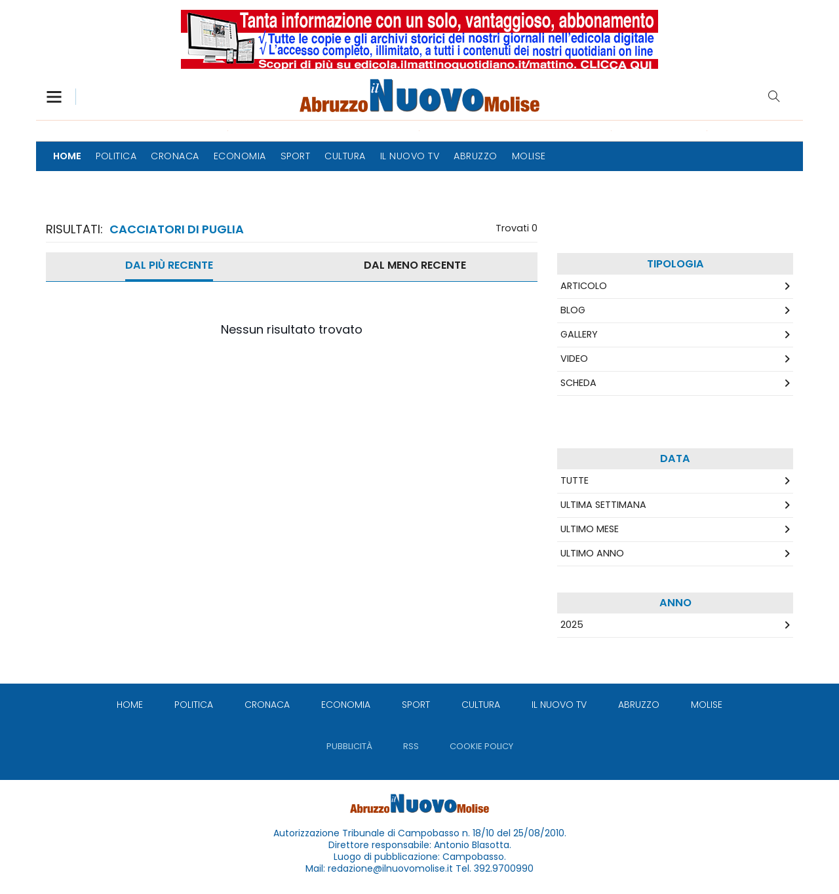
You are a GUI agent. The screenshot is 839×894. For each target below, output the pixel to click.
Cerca (774, 96)
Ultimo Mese (589, 528)
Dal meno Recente (415, 265)
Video (574, 358)
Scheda (578, 382)
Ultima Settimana (603, 504)
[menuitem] (67, 156)
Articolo (583, 285)
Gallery (579, 334)
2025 (571, 624)
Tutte (574, 480)
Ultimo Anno (592, 553)
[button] (61, 96)
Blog (572, 310)
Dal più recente (169, 265)
